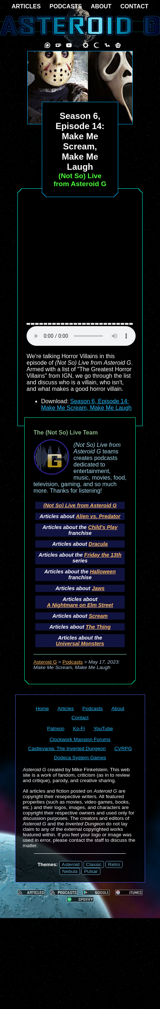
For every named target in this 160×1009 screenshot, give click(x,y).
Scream (98, 616)
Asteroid (71, 864)
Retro (114, 864)
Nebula (69, 871)
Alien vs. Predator (98, 516)
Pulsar (91, 871)
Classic (94, 864)
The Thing (98, 627)
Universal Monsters (80, 643)
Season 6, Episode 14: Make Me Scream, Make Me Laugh (86, 404)
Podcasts (73, 662)
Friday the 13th (102, 555)
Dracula (98, 544)
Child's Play (102, 527)
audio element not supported (81, 336)
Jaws (98, 588)
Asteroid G (45, 662)
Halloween (103, 571)
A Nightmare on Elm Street (80, 605)
